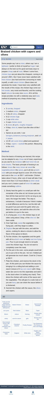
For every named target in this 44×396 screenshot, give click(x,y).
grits (27, 318)
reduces (9, 93)
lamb (3, 165)
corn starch (27, 269)
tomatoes (18, 162)
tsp (21, 269)
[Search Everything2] (22, 47)
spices (20, 170)
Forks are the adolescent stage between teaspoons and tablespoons (6, 304)
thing (3, 59)
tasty (38, 96)
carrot (9, 108)
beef (27, 162)
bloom (12, 170)
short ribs (33, 162)
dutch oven (19, 239)
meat (20, 71)
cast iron (33, 239)
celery (14, 114)
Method (5, 151)
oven (15, 175)
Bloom (6, 314)
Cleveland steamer (16, 325)
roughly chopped (26, 125)
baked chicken (19, 82)
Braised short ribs (38, 318)
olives (38, 288)
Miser (27, 310)
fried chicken (6, 80)
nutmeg (24, 136)
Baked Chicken (16, 305)
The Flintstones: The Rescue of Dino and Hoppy (37, 325)
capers (14, 144)
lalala (9, 59)
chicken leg (14, 117)
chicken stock (17, 122)
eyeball (21, 144)
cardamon (16, 136)
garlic (17, 125)
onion (16, 111)
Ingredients (7, 103)
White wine (27, 333)
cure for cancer (16, 318)
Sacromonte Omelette (37, 304)
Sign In (39, 47)
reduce (17, 314)
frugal (32, 66)
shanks (8, 165)
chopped (17, 108)
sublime (18, 186)
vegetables (6, 170)
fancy (14, 282)
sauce (25, 93)
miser (23, 63)
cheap (10, 71)
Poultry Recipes (27, 325)
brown (10, 167)
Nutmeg (27, 314)
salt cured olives (17, 141)
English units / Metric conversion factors (38, 333)
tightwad (5, 66)
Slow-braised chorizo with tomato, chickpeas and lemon (6, 325)
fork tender (6, 90)
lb (12, 77)
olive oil (14, 127)
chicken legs (6, 74)
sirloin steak (34, 181)
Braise (27, 305)
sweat (30, 167)
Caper (38, 310)
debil (12, 146)
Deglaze (9, 228)
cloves (9, 125)
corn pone (6, 310)
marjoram (30, 136)
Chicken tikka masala (38, 314)
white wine (15, 119)
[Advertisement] (22, 22)
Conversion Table (6, 333)
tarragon (9, 136)
